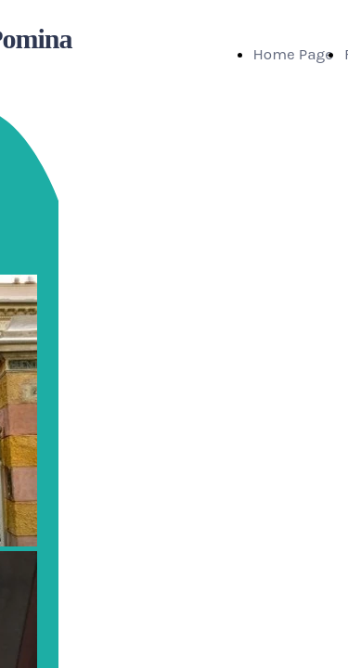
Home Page (293, 54)
